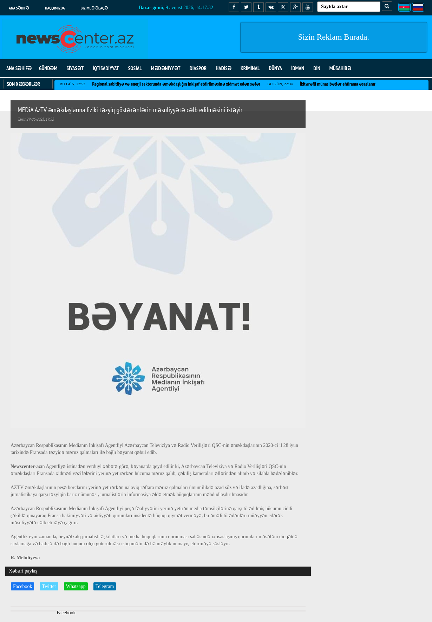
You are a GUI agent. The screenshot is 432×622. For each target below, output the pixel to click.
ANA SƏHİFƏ (19, 68)
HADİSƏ (223, 68)
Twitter (49, 586)
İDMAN (297, 68)
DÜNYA (275, 68)
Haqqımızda (55, 8)
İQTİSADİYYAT (106, 68)
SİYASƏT (75, 68)
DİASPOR (198, 68)
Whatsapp (76, 586)
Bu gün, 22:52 (72, 84)
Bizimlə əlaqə (94, 8)
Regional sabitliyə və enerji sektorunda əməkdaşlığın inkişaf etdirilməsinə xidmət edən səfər (176, 84)
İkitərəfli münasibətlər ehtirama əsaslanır (337, 84)
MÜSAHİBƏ (340, 68)
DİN (316, 68)
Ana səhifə (19, 8)
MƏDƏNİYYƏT (166, 68)
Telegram (105, 586)
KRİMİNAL (250, 68)
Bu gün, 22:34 (280, 84)
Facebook (22, 586)
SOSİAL (135, 68)
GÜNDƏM (48, 68)
